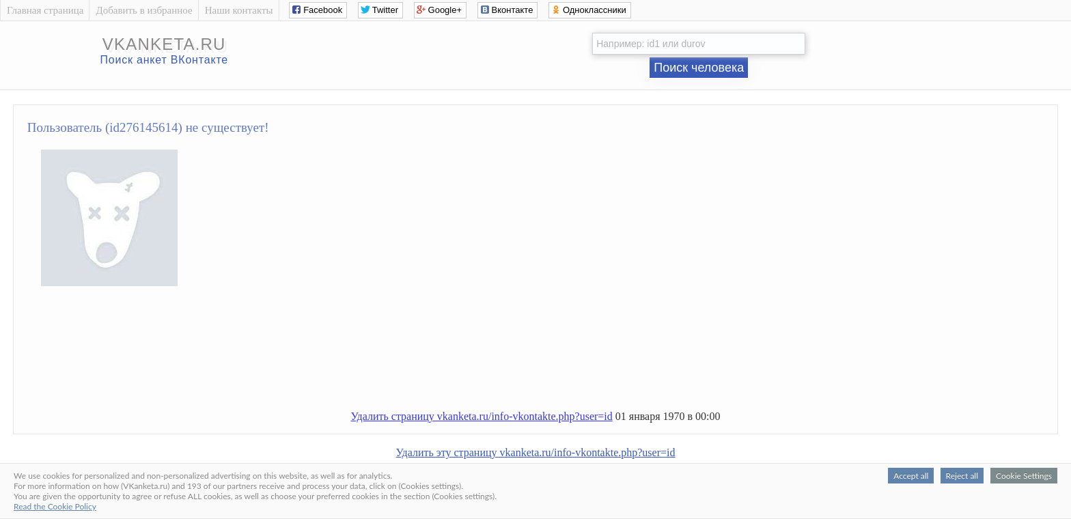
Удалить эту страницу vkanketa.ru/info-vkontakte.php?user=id (536, 452)
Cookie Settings (1024, 476)
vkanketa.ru (164, 44)
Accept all (910, 476)
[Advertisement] (549, 353)
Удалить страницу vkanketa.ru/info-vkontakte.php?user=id (481, 416)
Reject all (962, 476)
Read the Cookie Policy (55, 506)
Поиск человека (699, 67)
